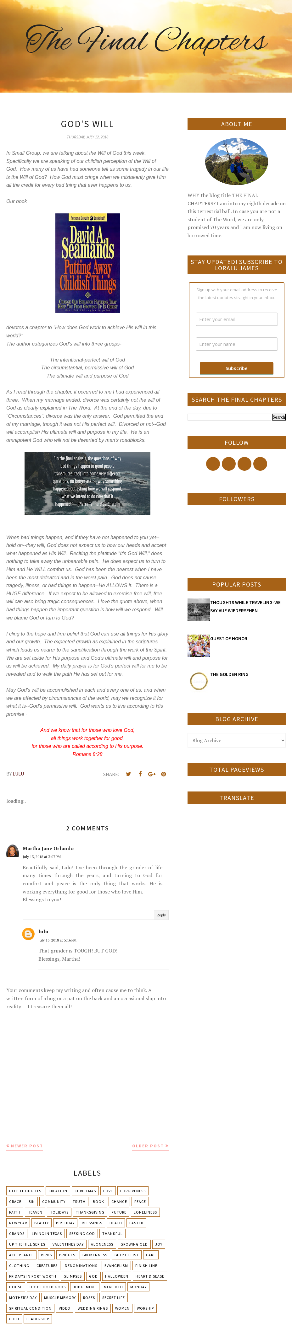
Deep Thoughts (25, 1190)
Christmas (85, 1190)
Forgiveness (133, 1190)
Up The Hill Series (27, 1244)
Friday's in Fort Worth (32, 1276)
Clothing (19, 1265)
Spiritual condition (30, 1308)
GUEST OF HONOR (228, 638)
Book (98, 1201)
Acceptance (21, 1255)
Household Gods (48, 1287)
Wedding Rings (93, 1308)
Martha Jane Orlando (48, 848)
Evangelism (116, 1265)
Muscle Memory (60, 1297)
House (15, 1287)
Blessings (92, 1222)
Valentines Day (68, 1244)
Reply (161, 915)
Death (116, 1222)
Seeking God (82, 1233)
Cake (151, 1255)
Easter (136, 1222)
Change (119, 1201)
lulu (43, 931)
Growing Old (134, 1244)
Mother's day (23, 1297)
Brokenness (94, 1255)
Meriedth (113, 1287)
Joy (158, 1244)
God (93, 1276)
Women (122, 1308)
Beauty (41, 1222)
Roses (89, 1297)
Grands (17, 1233)
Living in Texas (47, 1233)
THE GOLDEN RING (229, 674)
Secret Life (113, 1297)
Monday (138, 1287)
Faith (14, 1212)
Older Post (148, 1146)
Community (53, 1201)
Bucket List (127, 1255)
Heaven (35, 1212)
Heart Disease (150, 1276)
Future (119, 1212)
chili (14, 1319)
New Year (18, 1222)
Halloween (116, 1276)
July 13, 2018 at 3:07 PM (42, 856)
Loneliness (145, 1212)
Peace (140, 1201)
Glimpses (73, 1276)
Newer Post (27, 1146)
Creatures (47, 1265)
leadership (37, 1319)
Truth (79, 1201)
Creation (57, 1190)
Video (64, 1308)
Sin (32, 1201)
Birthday (65, 1222)
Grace (15, 1201)
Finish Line (146, 1265)
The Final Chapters (146, 42)
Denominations (81, 1265)
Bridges (67, 1255)
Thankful (112, 1233)
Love (108, 1190)
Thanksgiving (90, 1212)
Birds (46, 1255)
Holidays (59, 1212)
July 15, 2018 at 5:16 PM (57, 940)
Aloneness (102, 1244)
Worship (145, 1308)
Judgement (85, 1287)
